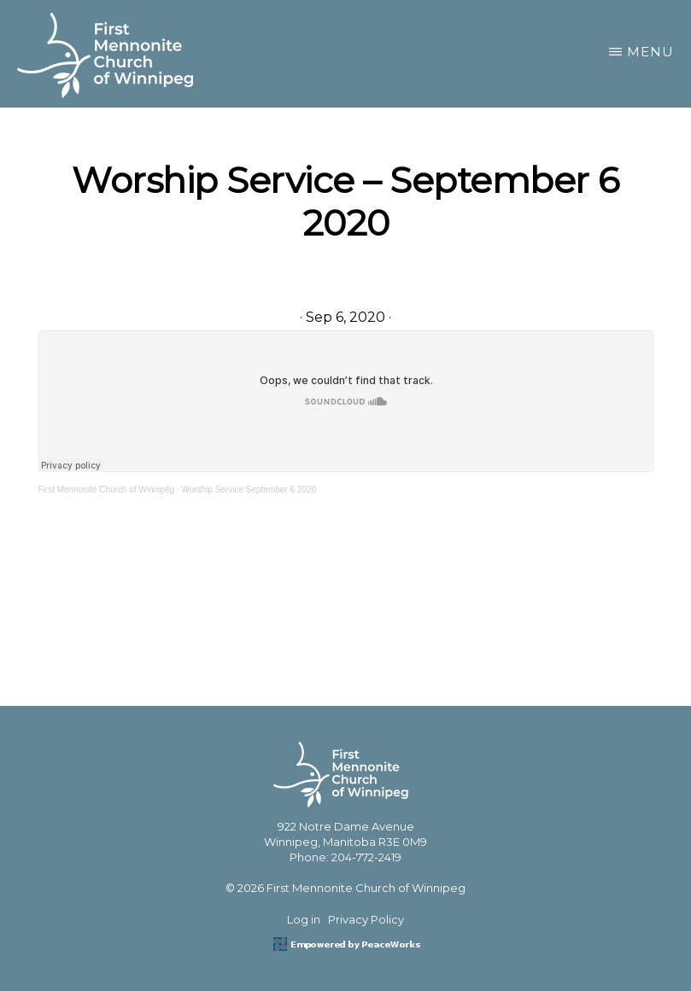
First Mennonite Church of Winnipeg (106, 489)
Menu (650, 52)
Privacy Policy (366, 919)
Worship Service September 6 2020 (248, 489)
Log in (303, 919)
